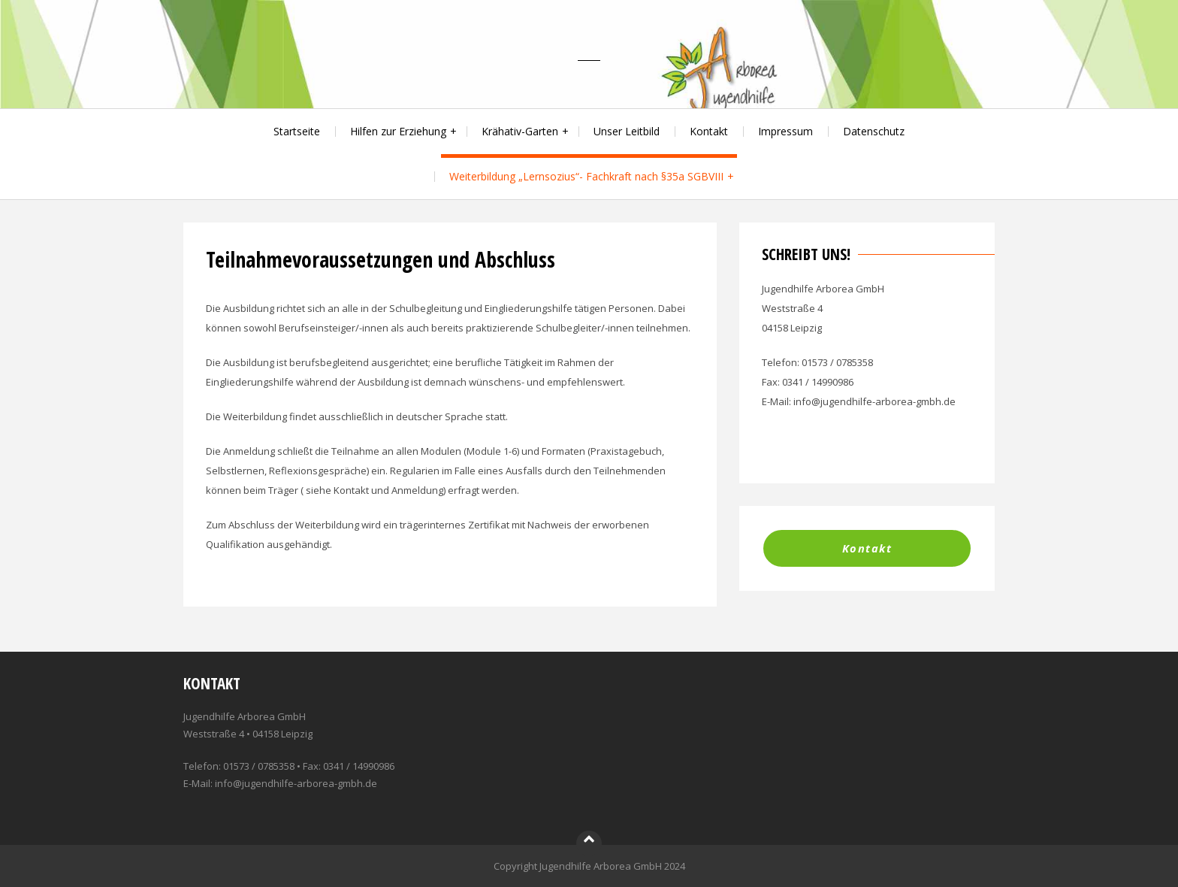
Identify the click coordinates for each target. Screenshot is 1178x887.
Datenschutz (874, 131)
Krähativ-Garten (520, 131)
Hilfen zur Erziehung (398, 131)
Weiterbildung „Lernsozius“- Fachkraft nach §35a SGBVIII (586, 176)
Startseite (296, 131)
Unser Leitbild (627, 131)
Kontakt (709, 131)
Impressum (785, 131)
